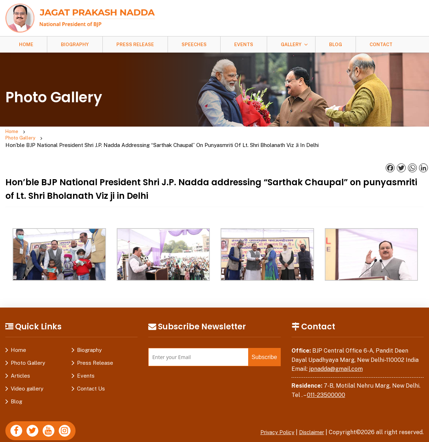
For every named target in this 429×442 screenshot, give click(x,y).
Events (243, 44)
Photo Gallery (49, 132)
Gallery (291, 44)
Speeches (194, 44)
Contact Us (91, 376)
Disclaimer (309, 419)
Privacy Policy (271, 419)
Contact (381, 44)
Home (26, 44)
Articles (20, 363)
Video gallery (27, 376)
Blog (335, 44)
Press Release (135, 44)
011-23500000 (326, 381)
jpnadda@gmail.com (336, 356)
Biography (75, 44)
